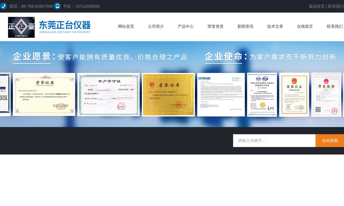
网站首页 (126, 26)
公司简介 (156, 26)
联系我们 (336, 6)
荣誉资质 (216, 26)
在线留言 (305, 26)
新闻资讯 (245, 26)
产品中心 (186, 26)
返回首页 (317, 6)
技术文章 (275, 26)
